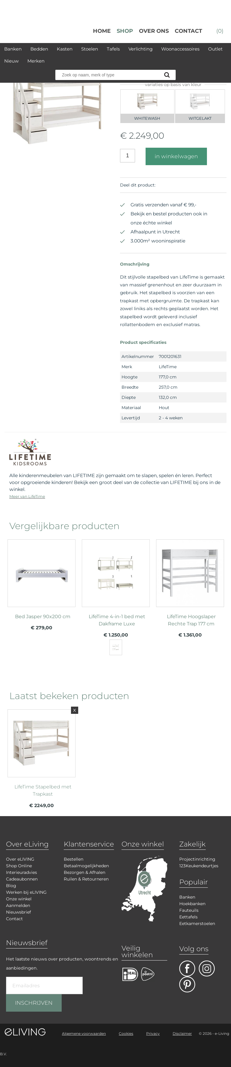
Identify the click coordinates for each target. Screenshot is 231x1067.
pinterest (187, 984)
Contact (188, 31)
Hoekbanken (192, 903)
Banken (13, 49)
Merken (36, 61)
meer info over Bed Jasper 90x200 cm (42, 584)
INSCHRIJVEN (34, 1003)
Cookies (126, 1033)
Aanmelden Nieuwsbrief (18, 909)
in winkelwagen (176, 156)
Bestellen (73, 859)
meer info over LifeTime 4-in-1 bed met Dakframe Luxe (116, 584)
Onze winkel (19, 899)
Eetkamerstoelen (197, 923)
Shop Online (19, 865)
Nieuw (11, 61)
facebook (187, 968)
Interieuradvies (21, 872)
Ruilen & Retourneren (86, 879)
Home (102, 31)
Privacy (153, 1033)
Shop (125, 31)
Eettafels (188, 917)
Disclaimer (182, 1033)
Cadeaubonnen (22, 879)
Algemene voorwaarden (84, 1033)
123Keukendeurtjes (198, 865)
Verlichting (140, 49)
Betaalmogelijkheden (86, 865)
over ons (154, 31)
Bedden (39, 49)
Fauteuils (189, 910)
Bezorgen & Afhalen (84, 872)
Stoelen (89, 49)
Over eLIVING (20, 859)
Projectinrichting (197, 859)
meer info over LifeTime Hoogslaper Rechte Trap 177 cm (190, 584)
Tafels (113, 49)
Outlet (215, 49)
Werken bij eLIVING (26, 892)
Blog (11, 885)
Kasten (64, 49)
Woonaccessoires (180, 49)
